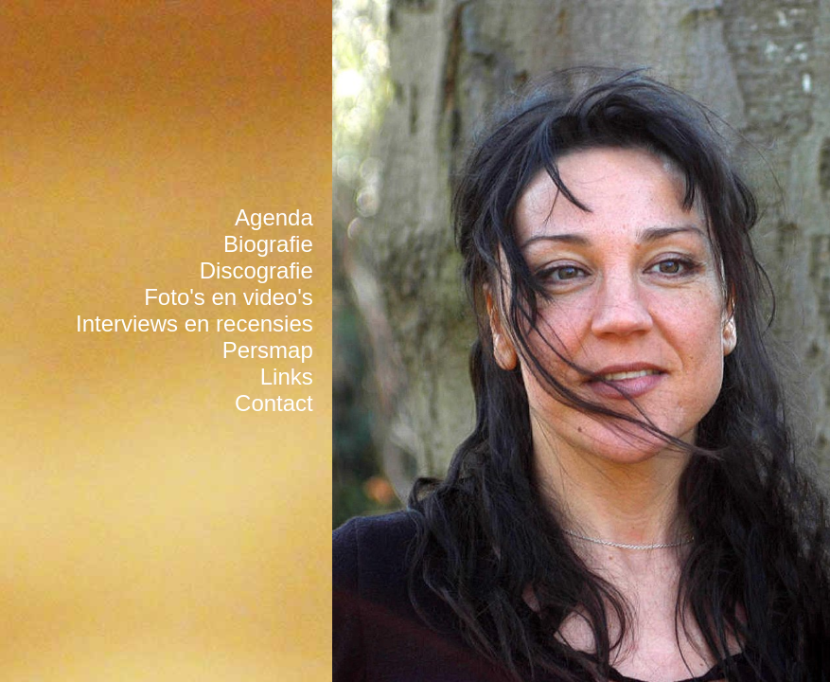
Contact (274, 403)
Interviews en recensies (194, 323)
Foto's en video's (228, 297)
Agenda (274, 217)
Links (286, 376)
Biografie (268, 244)
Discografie (256, 270)
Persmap (267, 350)
